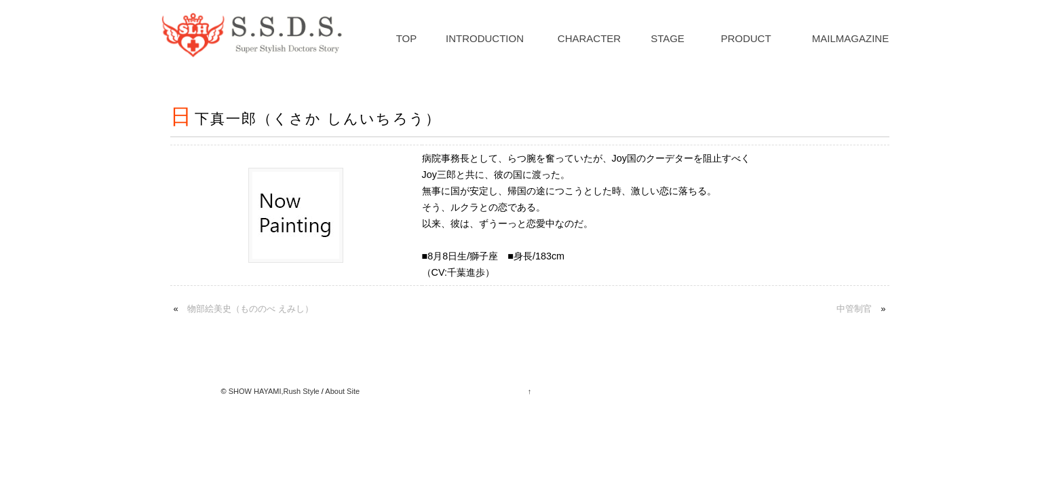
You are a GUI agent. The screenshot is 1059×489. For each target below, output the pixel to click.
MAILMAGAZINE (850, 38)
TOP (406, 38)
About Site (342, 391)
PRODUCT (745, 38)
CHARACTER (589, 38)
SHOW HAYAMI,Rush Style (274, 391)
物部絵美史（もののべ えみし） (250, 309)
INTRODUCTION (485, 38)
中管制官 (854, 309)
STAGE (668, 38)
